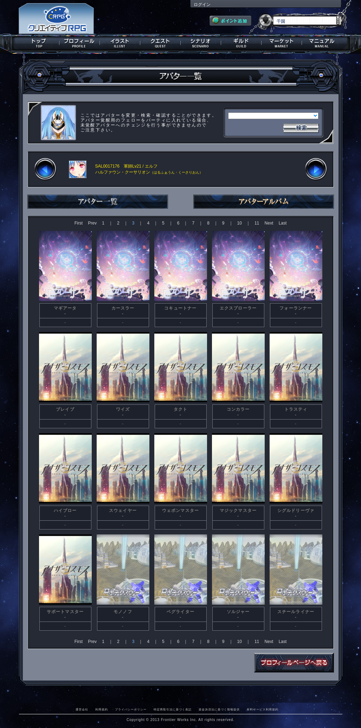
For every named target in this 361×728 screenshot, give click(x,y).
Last (283, 223)
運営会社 (82, 709)
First (79, 223)
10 (239, 223)
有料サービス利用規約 (262, 709)
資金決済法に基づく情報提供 (219, 709)
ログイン (202, 4)
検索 (300, 127)
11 (256, 223)
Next (269, 223)
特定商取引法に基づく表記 (173, 709)
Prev (92, 223)
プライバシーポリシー (131, 709)
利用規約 (101, 709)
